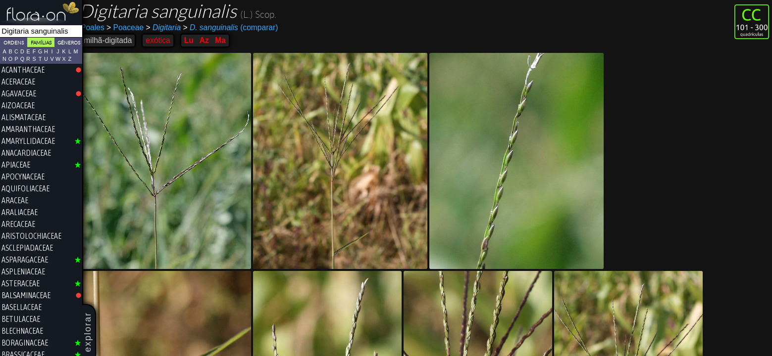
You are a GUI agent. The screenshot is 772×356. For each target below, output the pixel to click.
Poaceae (131, 27)
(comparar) (236, 27)
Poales (99, 27)
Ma (226, 40)
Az (210, 40)
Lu (195, 40)
